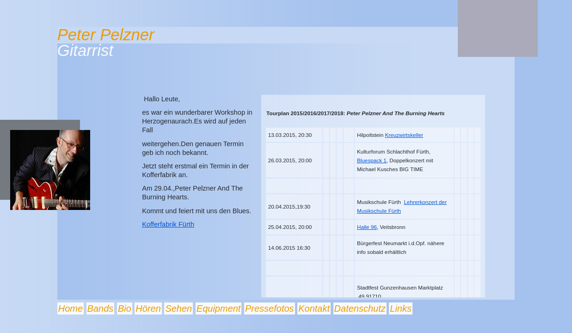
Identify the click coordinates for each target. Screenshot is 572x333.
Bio (124, 308)
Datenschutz (360, 308)
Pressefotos (269, 308)
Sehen (178, 308)
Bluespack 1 (372, 160)
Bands (100, 308)
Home (70, 308)
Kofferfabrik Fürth (168, 224)
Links (401, 308)
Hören (147, 308)
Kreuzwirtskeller (404, 135)
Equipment (219, 308)
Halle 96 (367, 227)
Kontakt (314, 308)
